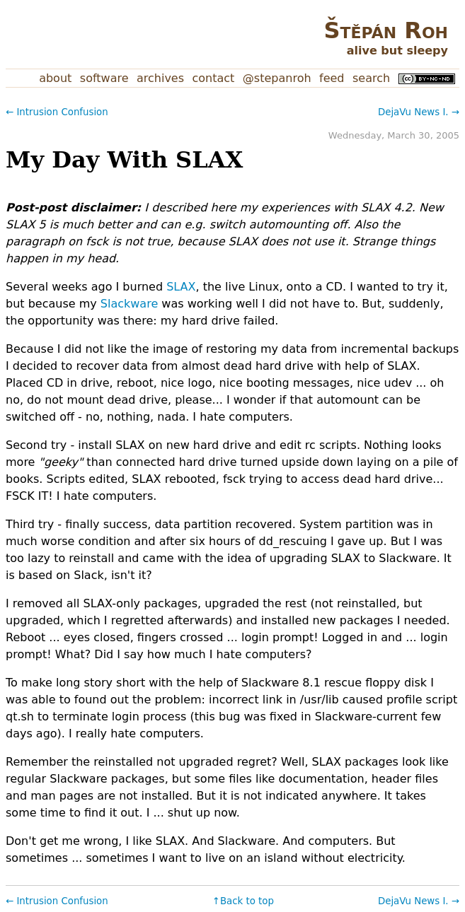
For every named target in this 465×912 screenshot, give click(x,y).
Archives (160, 78)
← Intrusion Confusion (57, 112)
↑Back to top (243, 901)
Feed (331, 78)
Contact (214, 78)
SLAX (180, 286)
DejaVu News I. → (418, 112)
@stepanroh (277, 78)
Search (371, 78)
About (55, 78)
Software (104, 78)
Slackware (129, 303)
